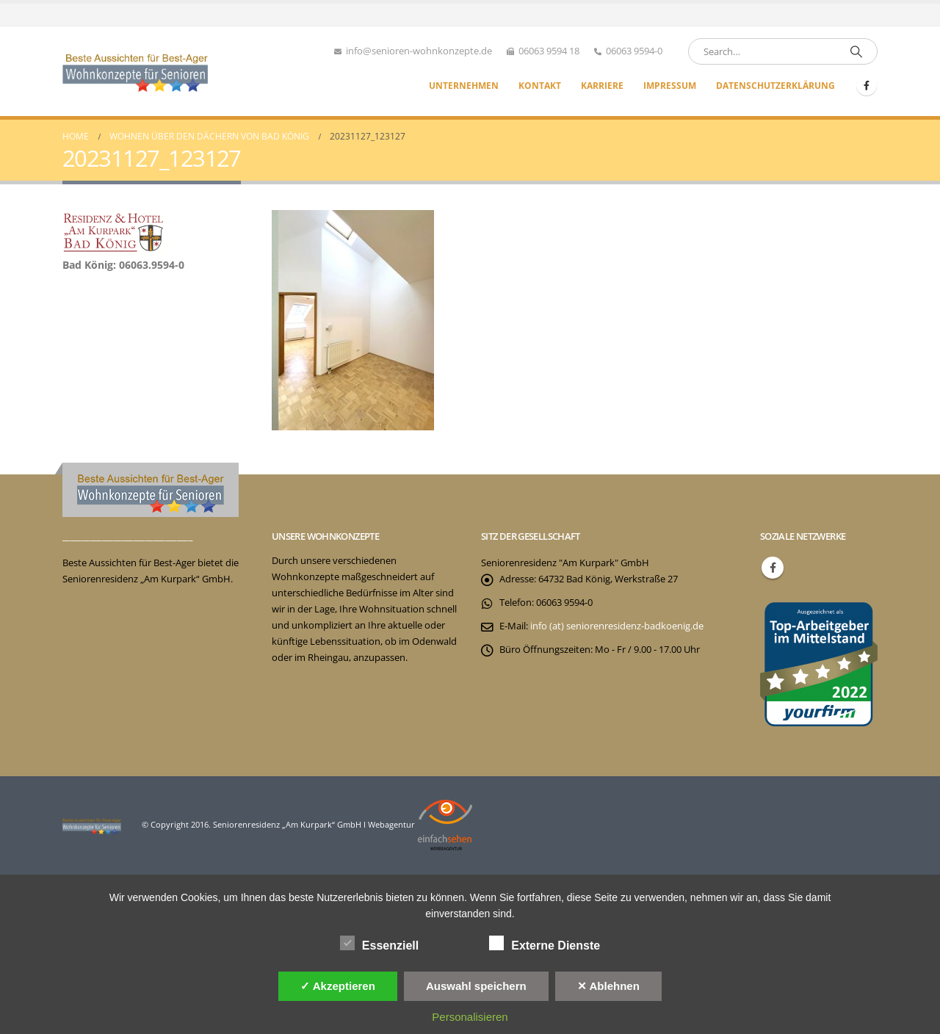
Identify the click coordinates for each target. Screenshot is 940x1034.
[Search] (856, 51)
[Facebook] (866, 85)
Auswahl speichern (476, 986)
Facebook (773, 568)
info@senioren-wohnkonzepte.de (419, 51)
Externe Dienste (544, 943)
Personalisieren (469, 1016)
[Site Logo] (135, 71)
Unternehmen (464, 85)
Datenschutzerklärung (775, 85)
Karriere (602, 85)
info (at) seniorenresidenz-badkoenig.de (617, 626)
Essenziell (379, 943)
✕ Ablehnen (608, 986)
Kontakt (539, 85)
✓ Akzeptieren (337, 986)
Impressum (669, 85)
